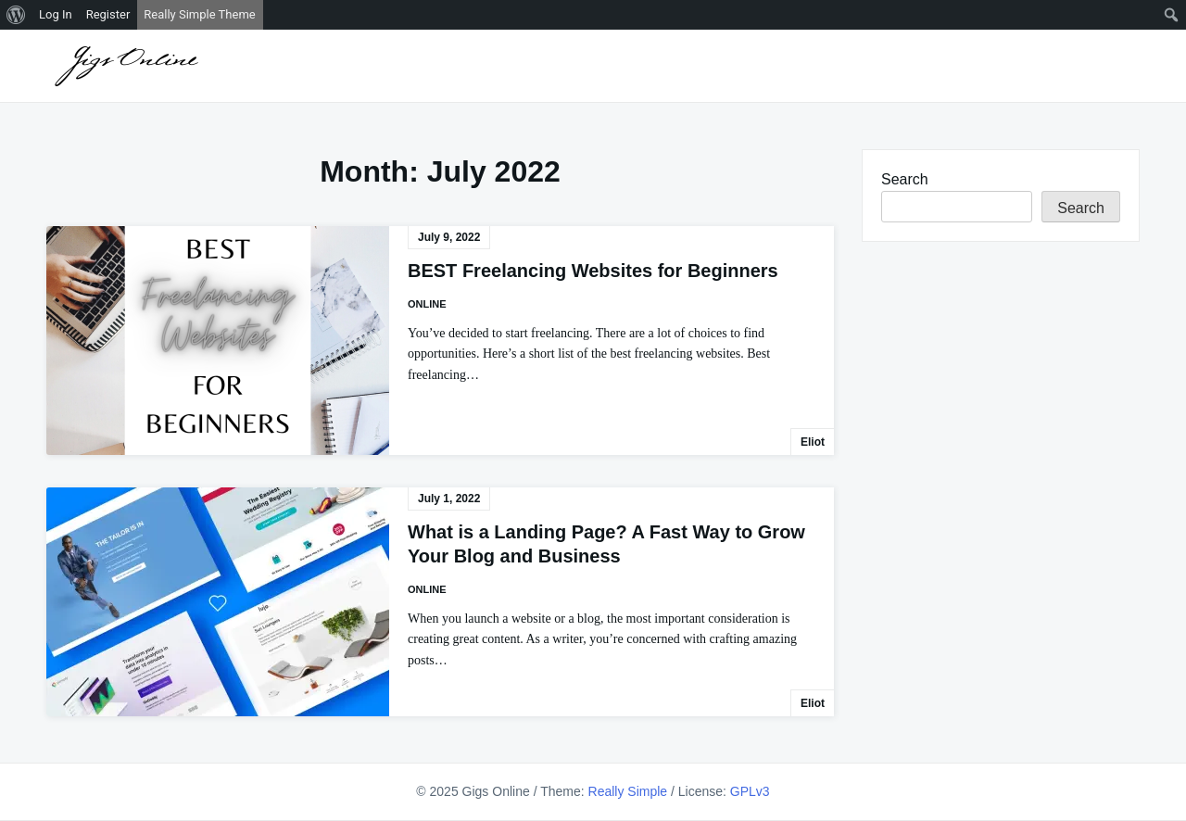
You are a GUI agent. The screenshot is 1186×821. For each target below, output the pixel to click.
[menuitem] (16, 15)
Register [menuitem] (108, 14)
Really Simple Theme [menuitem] (199, 14)
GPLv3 (750, 791)
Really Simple (628, 791)
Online (427, 303)
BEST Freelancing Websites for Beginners (593, 270)
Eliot (813, 442)
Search (904, 179)
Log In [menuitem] (55, 14)
